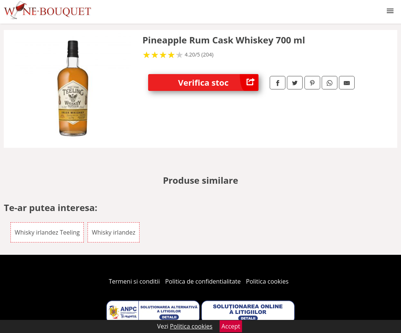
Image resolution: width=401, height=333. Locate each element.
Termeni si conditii (134, 281)
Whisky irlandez (113, 232)
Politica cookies (267, 281)
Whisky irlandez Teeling (47, 232)
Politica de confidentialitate (203, 281)
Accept (230, 326)
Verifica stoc (218, 82)
